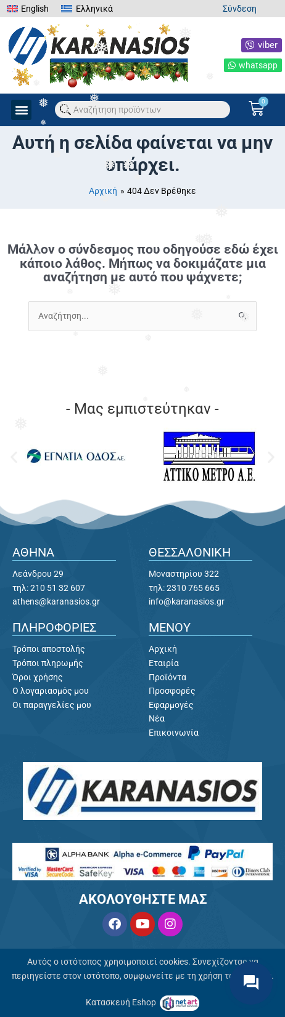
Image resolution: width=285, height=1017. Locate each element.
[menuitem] (28, 9)
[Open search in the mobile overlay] (142, 109)
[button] (21, 110)
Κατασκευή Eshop (122, 1002)
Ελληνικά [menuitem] (94, 9)
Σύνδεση (240, 9)
